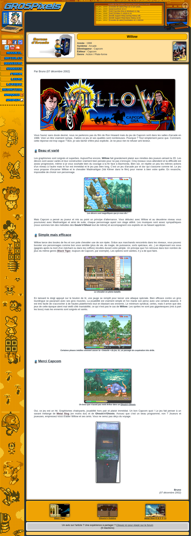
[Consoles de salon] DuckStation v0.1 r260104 (126, 20)
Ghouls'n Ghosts (127, 405)
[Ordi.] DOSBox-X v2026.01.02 (120, 13)
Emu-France (145, 4)
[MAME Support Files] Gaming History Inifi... (125, 16)
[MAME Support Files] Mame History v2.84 (124, 18)
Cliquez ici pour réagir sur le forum (134, 525)
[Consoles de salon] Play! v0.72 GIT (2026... (125, 7)
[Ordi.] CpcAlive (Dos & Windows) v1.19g (124, 11)
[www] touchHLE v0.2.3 (117, 9)
